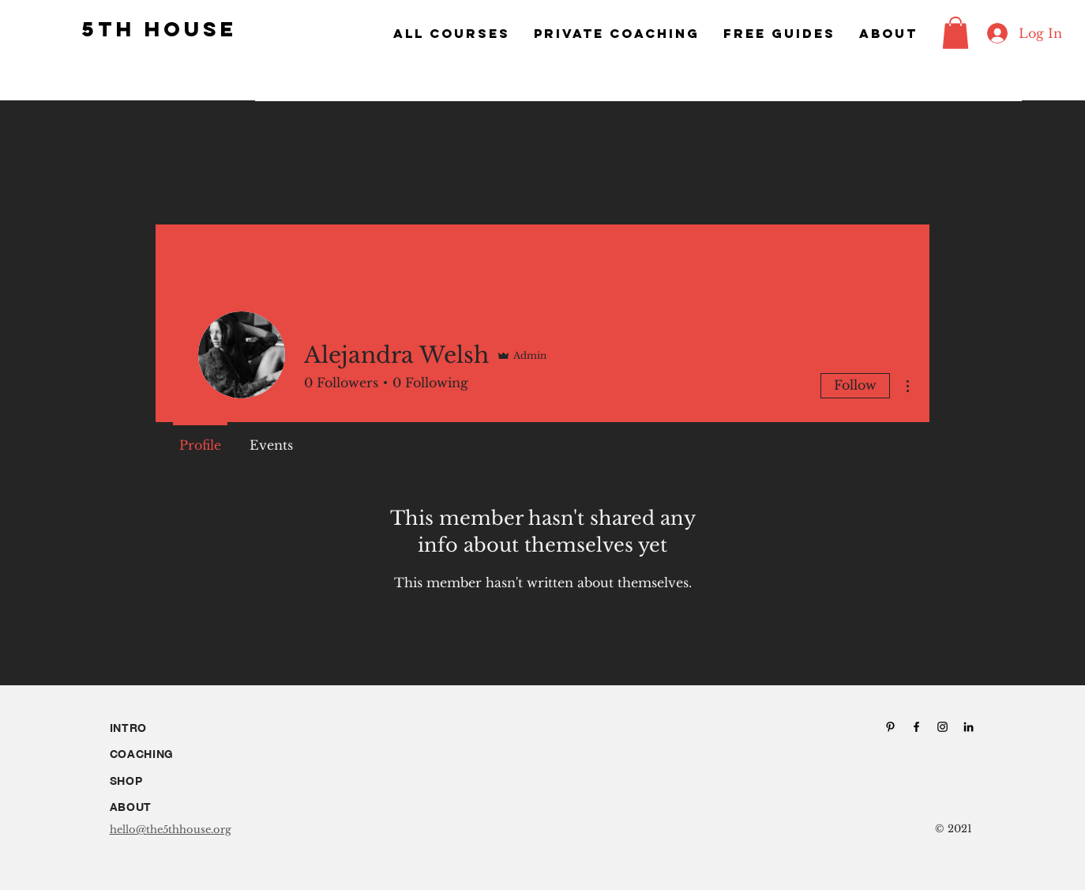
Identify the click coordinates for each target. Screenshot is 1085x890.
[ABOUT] (169, 807)
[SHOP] (169, 781)
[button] (955, 33)
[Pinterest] (890, 726)
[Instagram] (942, 726)
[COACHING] (169, 754)
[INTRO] (169, 728)
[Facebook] (916, 726)
